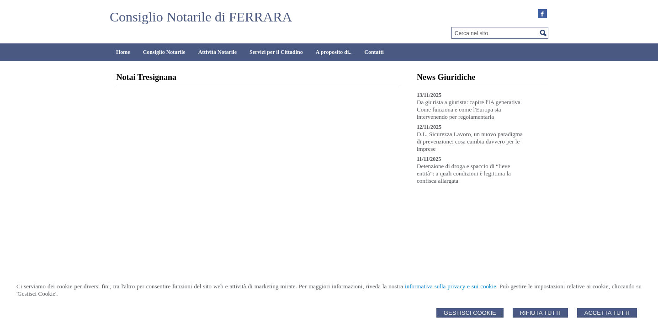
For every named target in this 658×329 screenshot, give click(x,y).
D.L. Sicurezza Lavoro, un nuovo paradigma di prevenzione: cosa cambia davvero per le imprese (470, 141)
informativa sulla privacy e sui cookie (450, 286)
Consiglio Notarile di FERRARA (201, 16)
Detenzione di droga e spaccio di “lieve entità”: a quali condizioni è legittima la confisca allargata (464, 173)
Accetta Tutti (607, 312)
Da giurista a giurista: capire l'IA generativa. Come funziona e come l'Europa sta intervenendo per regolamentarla (469, 109)
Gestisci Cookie (470, 312)
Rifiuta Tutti (540, 312)
